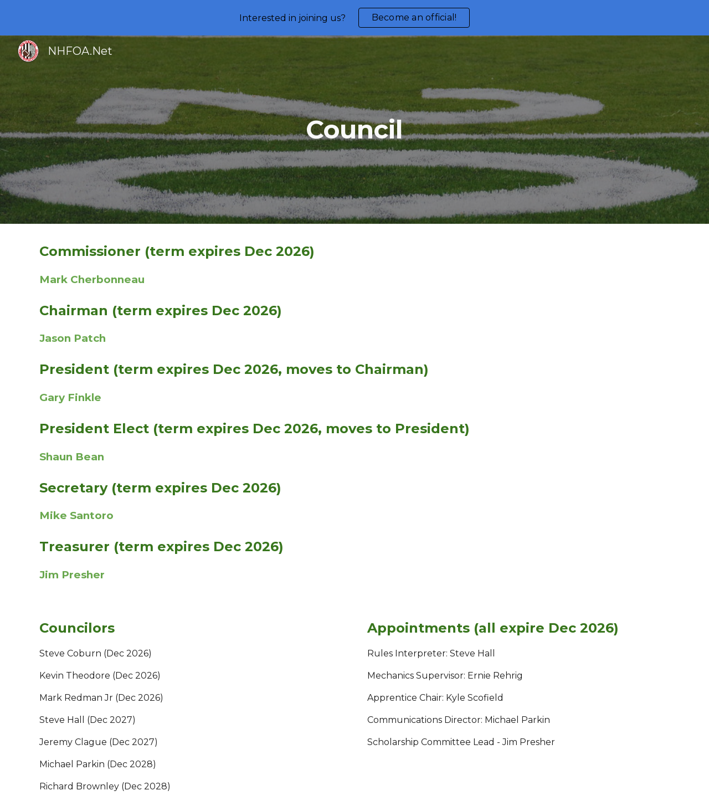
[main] (354, 130)
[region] (354, 17)
